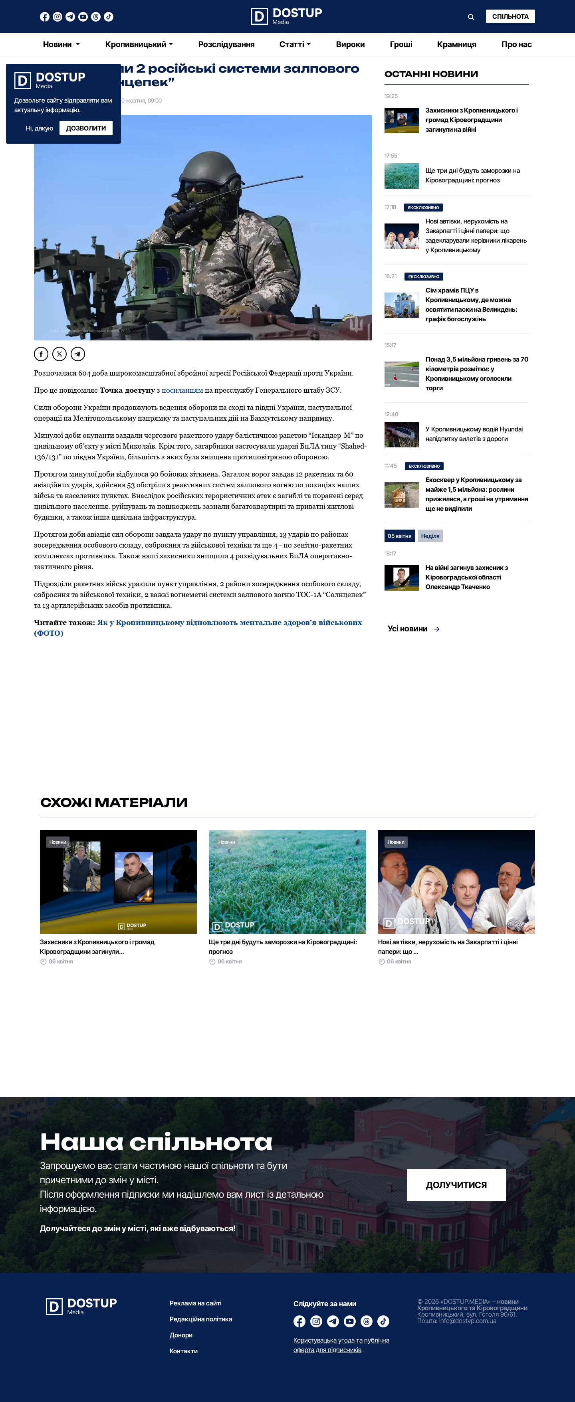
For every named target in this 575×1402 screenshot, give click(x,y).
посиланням (183, 390)
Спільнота (510, 16)
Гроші (401, 44)
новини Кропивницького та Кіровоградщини (472, 1304)
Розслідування (226, 44)
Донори (181, 1335)
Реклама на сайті (196, 1303)
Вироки (350, 44)
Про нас (517, 44)
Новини (58, 44)
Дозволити (86, 128)
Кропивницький (136, 44)
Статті (292, 44)
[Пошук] (471, 16)
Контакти (184, 1351)
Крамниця (456, 44)
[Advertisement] (457, 712)
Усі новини (408, 628)
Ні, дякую (39, 128)
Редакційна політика (201, 1319)
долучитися (456, 1185)
